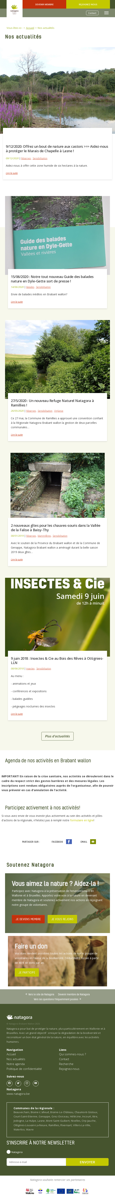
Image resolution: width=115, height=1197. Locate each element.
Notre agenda (16, 1064)
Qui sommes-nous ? (72, 1054)
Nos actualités (16, 1059)
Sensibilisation (40, 158)
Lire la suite (12, 173)
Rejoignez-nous (88, 4)
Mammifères (44, 535)
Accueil (11, 1054)
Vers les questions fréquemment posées (56, 999)
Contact (92, 12)
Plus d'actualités (57, 736)
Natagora (17, 1152)
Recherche (66, 1064)
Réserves (26, 158)
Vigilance (58, 410)
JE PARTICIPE (26, 972)
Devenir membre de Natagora (74, 994)
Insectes (30, 668)
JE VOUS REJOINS (62, 919)
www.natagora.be (18, 1094)
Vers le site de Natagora (41, 994)
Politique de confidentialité (24, 1069)
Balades (30, 287)
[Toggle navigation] (106, 13)
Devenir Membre (44, 4)
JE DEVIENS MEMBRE (28, 919)
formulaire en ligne (82, 820)
